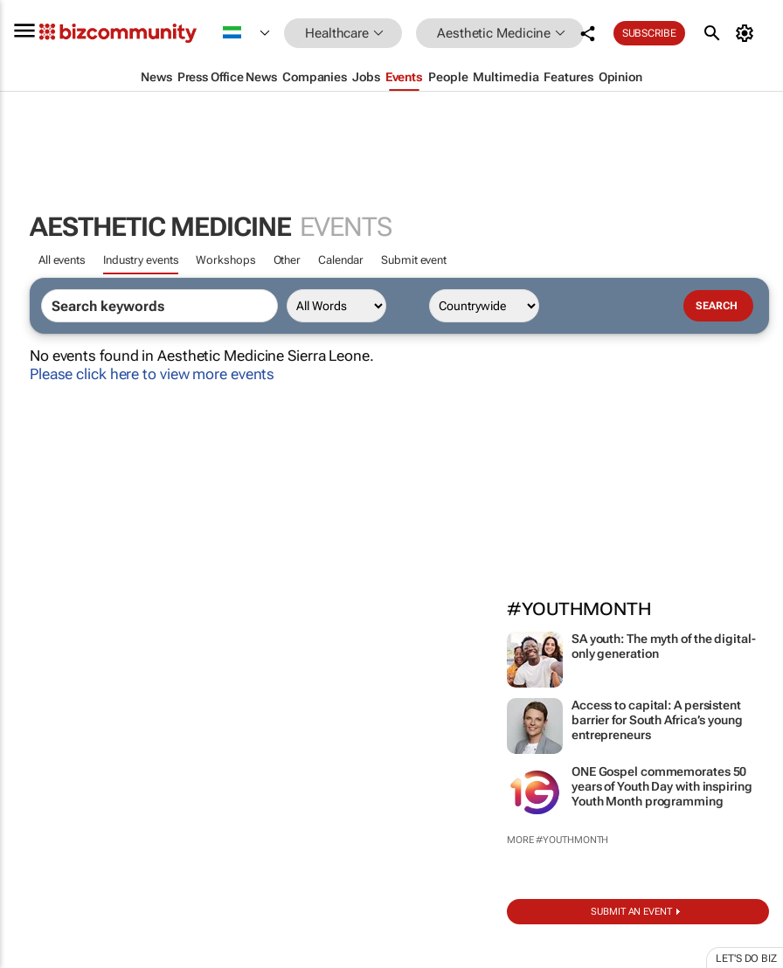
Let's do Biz (746, 958)
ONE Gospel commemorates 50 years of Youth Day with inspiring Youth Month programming (662, 786)
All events (62, 259)
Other (287, 259)
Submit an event (631, 911)
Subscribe (649, 33)
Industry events (141, 259)
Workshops (225, 259)
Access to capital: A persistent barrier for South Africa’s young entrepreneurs (657, 720)
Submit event (414, 259)
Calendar (341, 259)
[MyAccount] (747, 33)
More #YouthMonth (557, 840)
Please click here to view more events (152, 374)
